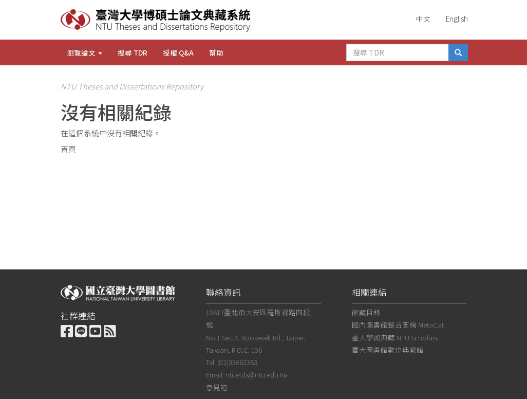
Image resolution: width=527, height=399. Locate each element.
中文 (423, 18)
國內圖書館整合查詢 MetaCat (398, 324)
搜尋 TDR (132, 52)
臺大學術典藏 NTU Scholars (395, 337)
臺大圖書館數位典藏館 (388, 349)
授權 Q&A (178, 52)
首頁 (68, 148)
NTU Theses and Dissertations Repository (132, 86)
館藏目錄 (366, 312)
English (457, 18)
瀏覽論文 (84, 52)
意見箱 (217, 387)
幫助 (216, 52)
